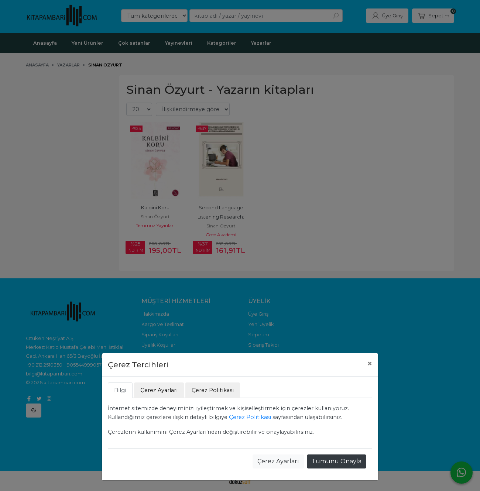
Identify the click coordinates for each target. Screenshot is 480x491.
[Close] (369, 363)
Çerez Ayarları (278, 461)
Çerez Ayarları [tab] (159, 390)
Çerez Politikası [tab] (213, 390)
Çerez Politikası (250, 417)
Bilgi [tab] (120, 390)
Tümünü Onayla (336, 461)
